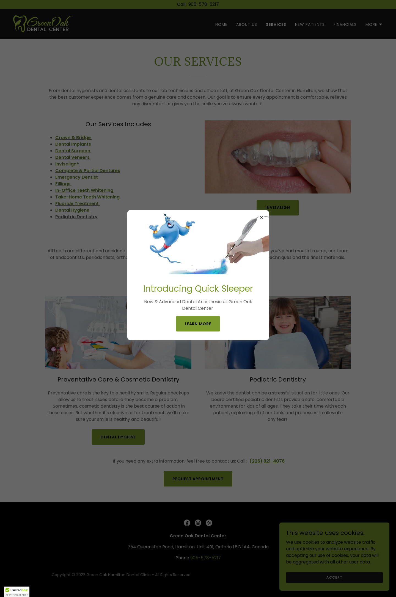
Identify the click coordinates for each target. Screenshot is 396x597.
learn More (198, 324)
